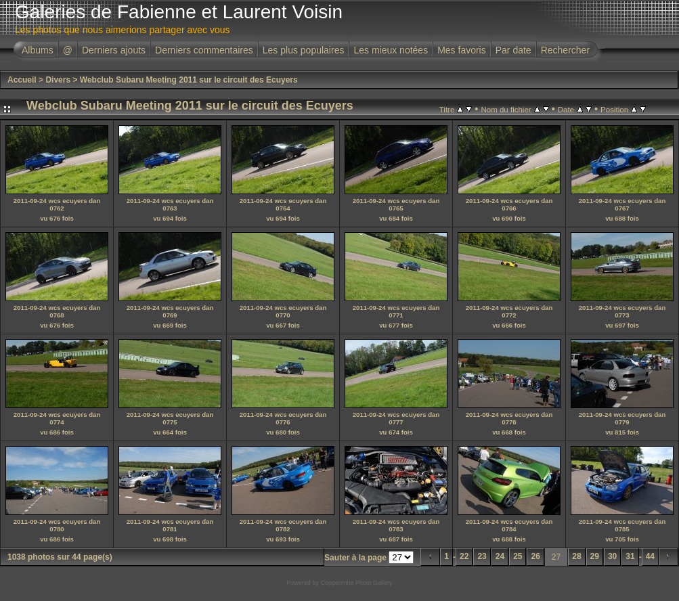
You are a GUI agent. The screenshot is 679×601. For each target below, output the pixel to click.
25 (517, 556)
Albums (37, 50)
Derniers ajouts (114, 50)
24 (500, 556)
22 (464, 556)
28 (576, 556)
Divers (57, 80)
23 (481, 556)
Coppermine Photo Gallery (356, 582)
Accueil (22, 80)
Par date (513, 50)
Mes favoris (461, 50)
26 (535, 556)
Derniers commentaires (204, 50)
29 (594, 556)
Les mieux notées (390, 50)
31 (630, 556)
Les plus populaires (304, 50)
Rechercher (565, 50)
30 (612, 556)
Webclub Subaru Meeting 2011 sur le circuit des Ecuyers (189, 80)
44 (650, 556)
